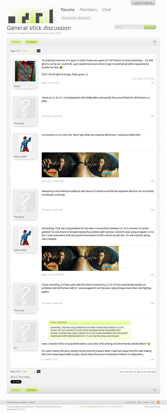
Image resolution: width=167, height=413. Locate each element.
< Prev (24, 51)
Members (88, 9)
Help (139, 402)
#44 (152, 210)
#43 (152, 181)
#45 (152, 274)
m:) (15, 347)
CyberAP (21, 409)
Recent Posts (83, 18)
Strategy (21, 33)
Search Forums (69, 18)
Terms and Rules (152, 406)
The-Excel (19, 123)
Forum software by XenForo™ (34, 406)
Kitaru (17, 86)
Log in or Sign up (143, 2)
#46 (152, 303)
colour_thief (20, 156)
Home (146, 402)
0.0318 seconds (92, 406)
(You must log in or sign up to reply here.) (138, 372)
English (31, 402)
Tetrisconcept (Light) (16, 402)
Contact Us (130, 402)
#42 (152, 116)
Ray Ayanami (42, 33)
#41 (152, 83)
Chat (106, 9)
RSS (158, 402)
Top (152, 402)
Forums (68, 9)
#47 (152, 359)
